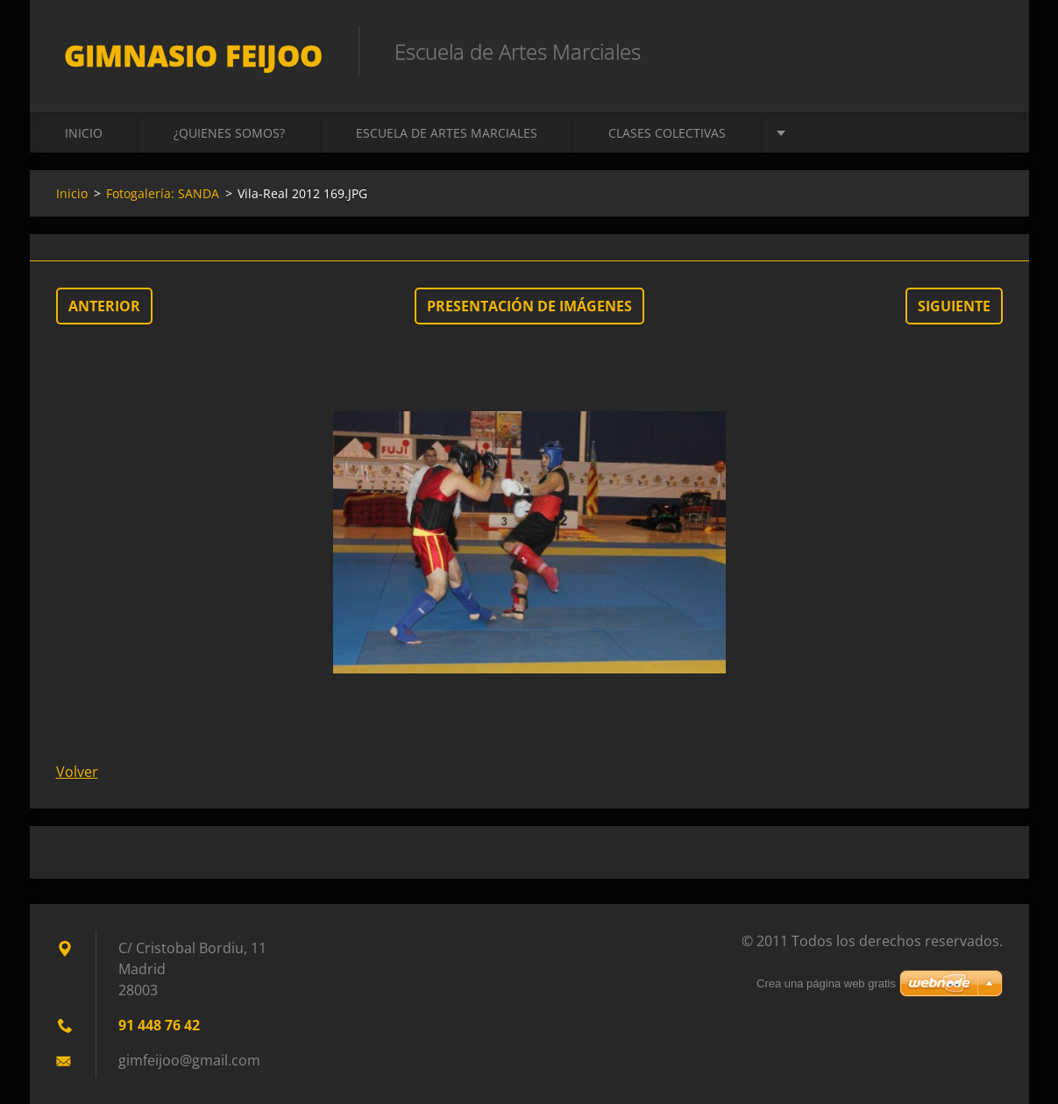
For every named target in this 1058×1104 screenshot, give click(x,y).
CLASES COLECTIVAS (667, 133)
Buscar (983, 51)
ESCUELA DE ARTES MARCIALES (446, 133)
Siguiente (954, 306)
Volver (77, 771)
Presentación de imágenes (529, 306)
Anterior (104, 306)
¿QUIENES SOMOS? (229, 133)
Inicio (84, 133)
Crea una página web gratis (826, 983)
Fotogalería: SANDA (162, 193)
